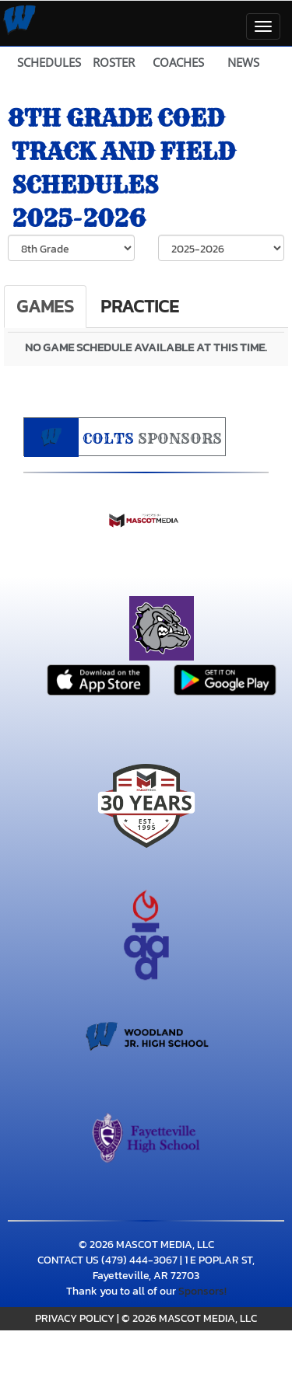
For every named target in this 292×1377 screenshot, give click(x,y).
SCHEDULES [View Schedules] (49, 62)
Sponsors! (202, 1291)
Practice (139, 306)
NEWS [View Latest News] (243, 62)
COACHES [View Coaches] (178, 62)
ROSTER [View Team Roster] (114, 62)
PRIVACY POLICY (74, 1318)
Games (45, 306)
